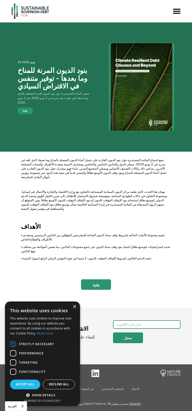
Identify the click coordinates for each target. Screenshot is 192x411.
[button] (42, 395)
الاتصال (135, 389)
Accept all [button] (25, 384)
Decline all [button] (59, 384)
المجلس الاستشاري (113, 389)
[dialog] (42, 354)
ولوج (25, 110)
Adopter (135, 404)
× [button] (74, 307)
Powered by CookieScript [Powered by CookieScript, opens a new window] (42, 401)
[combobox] (16, 406)
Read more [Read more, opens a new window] (45, 333)
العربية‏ (12, 406)
